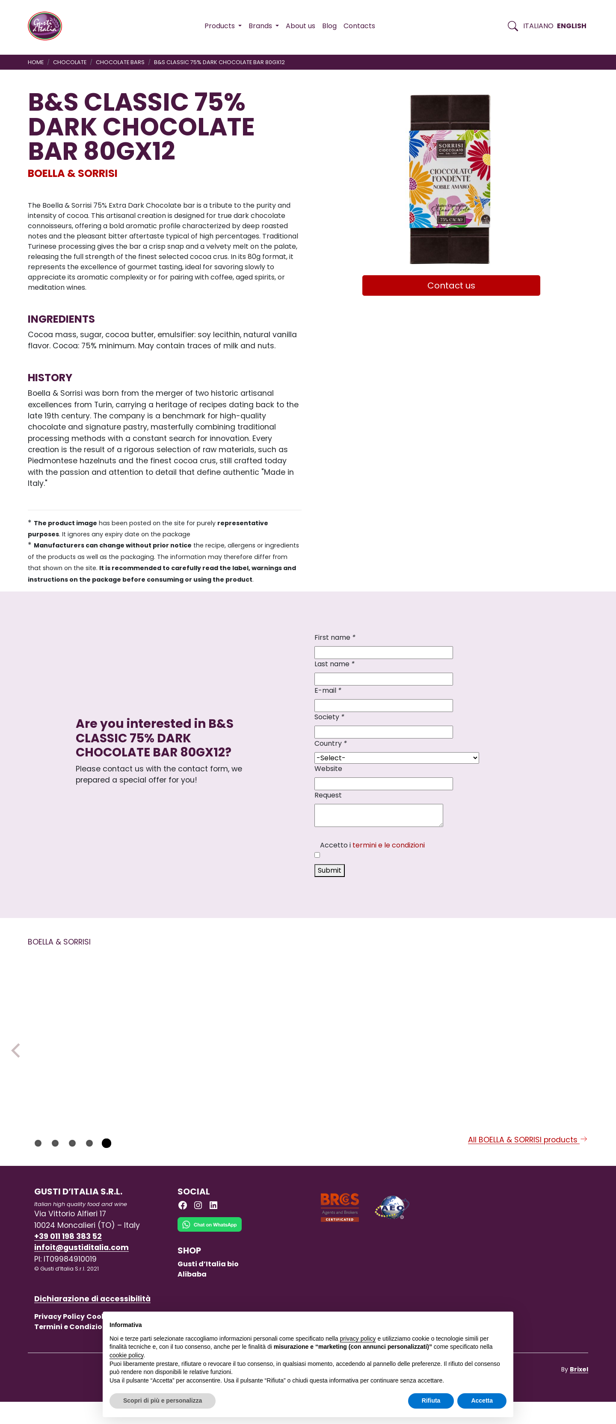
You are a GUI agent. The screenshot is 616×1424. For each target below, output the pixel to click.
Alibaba (192, 1296)
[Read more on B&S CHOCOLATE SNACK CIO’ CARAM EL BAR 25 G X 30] (81, 1030)
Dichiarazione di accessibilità (92, 1321)
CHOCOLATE (69, 62)
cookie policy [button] (126, 1355)
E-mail (327, 690)
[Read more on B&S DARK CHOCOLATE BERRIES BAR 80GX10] (307, 1019)
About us (300, 26)
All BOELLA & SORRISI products (528, 1162)
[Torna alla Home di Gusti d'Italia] (48, 26)
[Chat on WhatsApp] (210, 1253)
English (571, 26)
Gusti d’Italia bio (208, 1286)
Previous (18, 1061)
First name (334, 637)
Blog (329, 26)
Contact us (451, 285)
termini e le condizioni (388, 845)
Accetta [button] (482, 1400)
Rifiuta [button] (431, 1400)
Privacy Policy (59, 1339)
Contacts (359, 26)
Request (328, 795)
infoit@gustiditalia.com (81, 1270)
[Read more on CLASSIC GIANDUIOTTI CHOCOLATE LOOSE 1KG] (534, 1019)
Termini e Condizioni (71, 1349)
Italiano (538, 26)
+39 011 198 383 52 (68, 1258)
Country (330, 743)
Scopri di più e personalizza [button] (162, 1400)
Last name (334, 664)
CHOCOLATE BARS (120, 62)
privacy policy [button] (358, 1338)
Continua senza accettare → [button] (467, 1322)
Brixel (579, 1391)
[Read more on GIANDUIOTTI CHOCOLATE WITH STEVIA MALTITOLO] (194, 1019)
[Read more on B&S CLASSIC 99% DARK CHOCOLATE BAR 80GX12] (421, 1019)
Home (36, 62)
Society (329, 717)
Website (328, 769)
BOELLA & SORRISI (73, 173)
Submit (329, 870)
